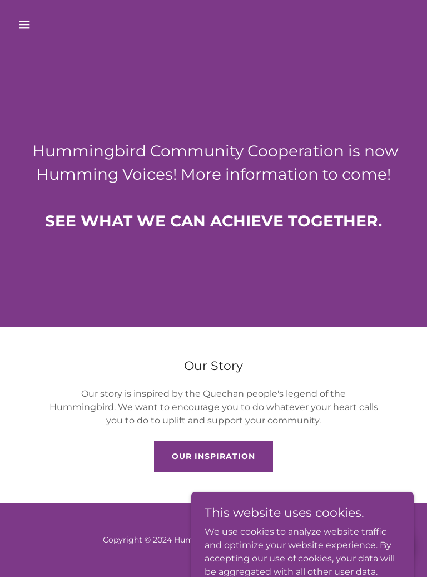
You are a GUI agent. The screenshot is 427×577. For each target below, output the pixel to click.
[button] (59, 24)
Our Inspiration (213, 456)
